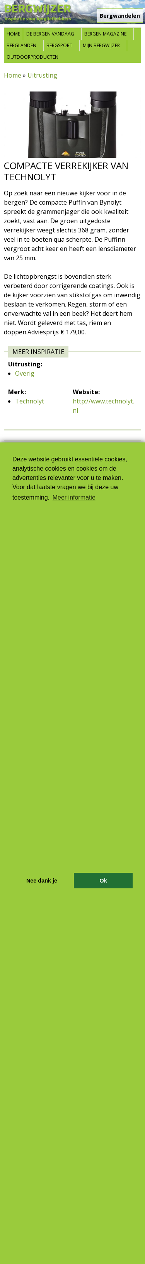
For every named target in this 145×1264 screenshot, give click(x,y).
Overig (24, 373)
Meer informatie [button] (74, 497)
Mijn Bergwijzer (101, 45)
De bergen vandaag (50, 33)
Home (13, 33)
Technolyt (29, 401)
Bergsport (59, 45)
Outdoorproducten (32, 57)
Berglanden (21, 45)
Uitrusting (42, 75)
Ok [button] (103, 881)
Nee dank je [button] (41, 881)
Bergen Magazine (105, 33)
